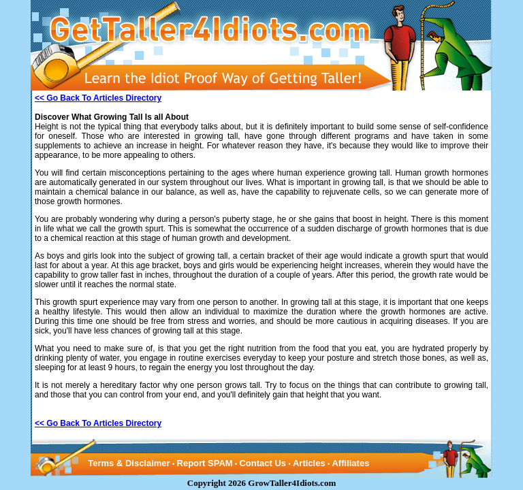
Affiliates (350, 463)
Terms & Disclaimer (129, 463)
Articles (309, 463)
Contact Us (262, 463)
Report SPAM (205, 463)
